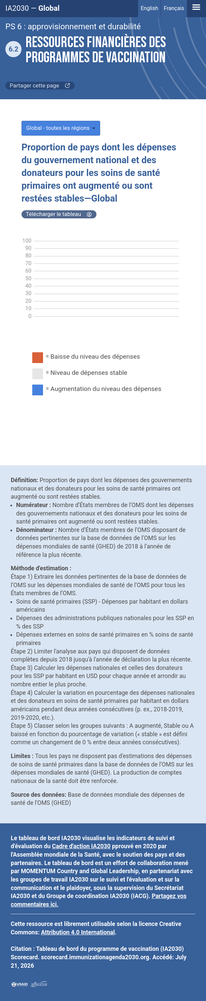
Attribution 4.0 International (78, 932)
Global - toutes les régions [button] (57, 128)
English (149, 8)
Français (174, 8)
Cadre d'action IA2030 (81, 846)
